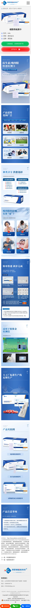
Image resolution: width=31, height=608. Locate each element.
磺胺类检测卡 (24, 552)
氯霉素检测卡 (16, 552)
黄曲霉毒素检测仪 (17, 541)
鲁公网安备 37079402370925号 (11, 600)
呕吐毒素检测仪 (8, 541)
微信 (15, 606)
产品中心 (14, 8)
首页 (10, 8)
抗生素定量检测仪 (9, 548)
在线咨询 (5, 606)
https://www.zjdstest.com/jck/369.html (16, 538)
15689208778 (8, 583)
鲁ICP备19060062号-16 (18, 598)
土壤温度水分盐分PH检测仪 (13, 550)
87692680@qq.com (10, 586)
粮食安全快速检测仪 (20, 543)
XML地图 (23, 600)
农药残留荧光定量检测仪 (16, 545)
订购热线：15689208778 (15, 44)
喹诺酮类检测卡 (11, 557)
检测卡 (20, 8)
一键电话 (26, 606)
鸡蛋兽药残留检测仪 (13, 547)
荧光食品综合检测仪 (20, 548)
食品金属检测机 (10, 543)
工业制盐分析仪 (8, 552)
